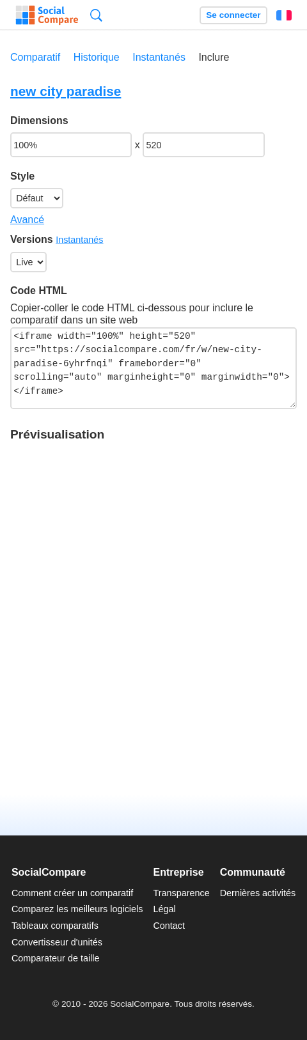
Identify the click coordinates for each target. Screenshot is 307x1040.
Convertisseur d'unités (57, 942)
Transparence (181, 893)
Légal (164, 909)
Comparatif (35, 57)
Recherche (96, 15)
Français (284, 15)
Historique (97, 57)
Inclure (213, 57)
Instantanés (158, 57)
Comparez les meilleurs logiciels (77, 909)
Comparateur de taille (56, 958)
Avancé (27, 219)
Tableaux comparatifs (55, 925)
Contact (169, 925)
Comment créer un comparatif (72, 893)
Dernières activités (257, 893)
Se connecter (233, 15)
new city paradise (65, 91)
